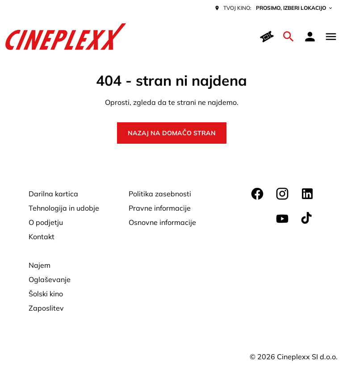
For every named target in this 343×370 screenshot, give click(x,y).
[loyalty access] (310, 36)
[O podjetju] (46, 222)
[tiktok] (307, 219)
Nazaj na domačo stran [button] (172, 133)
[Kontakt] (41, 236)
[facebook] (257, 194)
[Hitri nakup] (267, 36)
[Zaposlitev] (46, 308)
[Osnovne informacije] (162, 222)
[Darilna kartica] (53, 194)
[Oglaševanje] (50, 279)
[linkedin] (307, 194)
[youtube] (282, 219)
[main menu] (331, 36)
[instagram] (282, 194)
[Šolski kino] (46, 294)
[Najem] (39, 265)
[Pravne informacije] (160, 208)
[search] (288, 36)
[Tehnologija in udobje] (64, 208)
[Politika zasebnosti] (160, 194)
